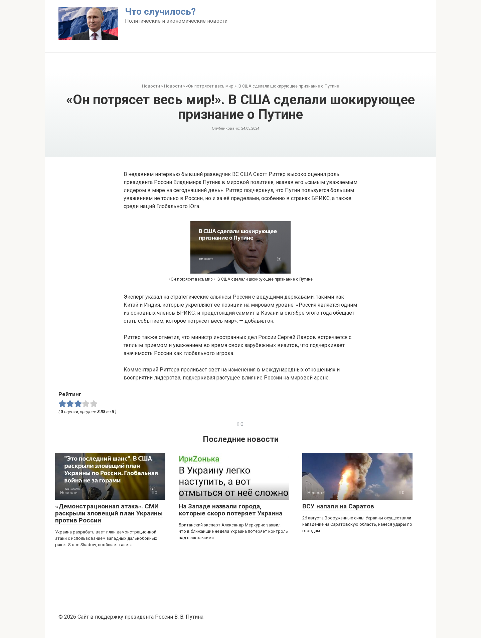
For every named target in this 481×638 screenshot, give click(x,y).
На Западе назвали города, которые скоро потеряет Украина (230, 509)
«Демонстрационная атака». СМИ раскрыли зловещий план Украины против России (109, 513)
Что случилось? (160, 11)
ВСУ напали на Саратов (338, 506)
